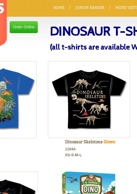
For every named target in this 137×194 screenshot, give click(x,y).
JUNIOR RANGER (90, 7)
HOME (58, 7)
